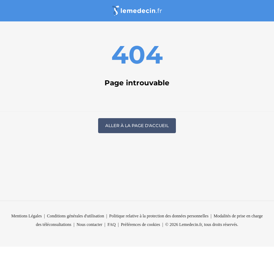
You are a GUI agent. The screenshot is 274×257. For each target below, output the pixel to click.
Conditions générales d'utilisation (75, 215)
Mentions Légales (26, 215)
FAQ (111, 224)
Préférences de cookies (140, 224)
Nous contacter (89, 224)
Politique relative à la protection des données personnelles (158, 215)
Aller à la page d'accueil (137, 125)
